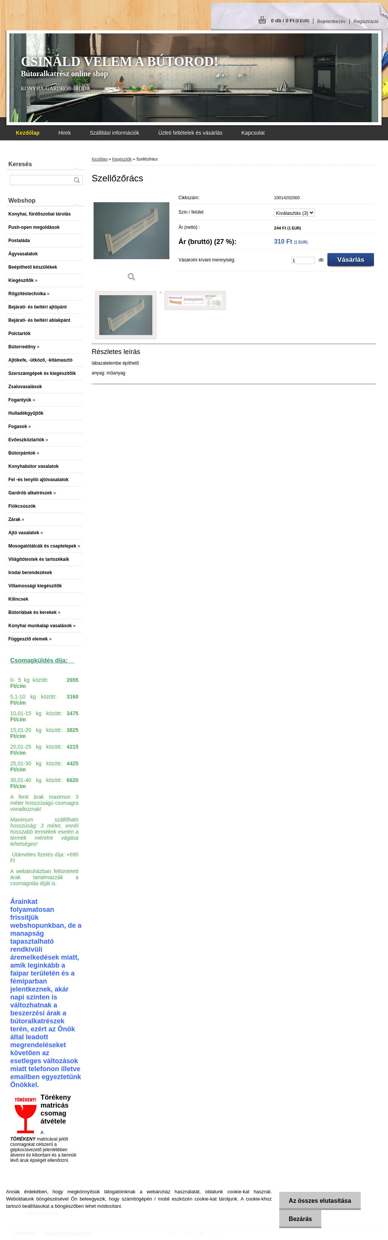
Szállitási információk (114, 133)
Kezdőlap (100, 159)
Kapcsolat (252, 133)
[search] (76, 180)
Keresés (20, 164)
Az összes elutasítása (320, 1201)
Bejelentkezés (331, 21)
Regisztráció (366, 21)
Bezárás (300, 1219)
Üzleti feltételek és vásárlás (190, 133)
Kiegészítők (122, 159)
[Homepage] (27, 132)
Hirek (64, 133)
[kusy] (303, 260)
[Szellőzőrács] (131, 238)
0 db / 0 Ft (290, 21)
